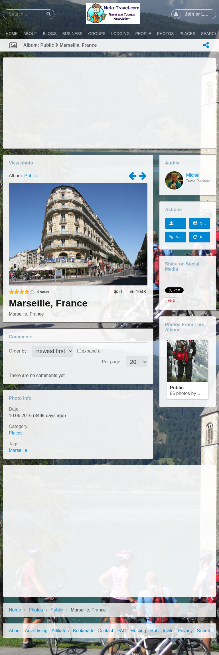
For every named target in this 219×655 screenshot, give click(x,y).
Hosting (138, 630)
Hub (154, 630)
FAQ (122, 630)
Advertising (36, 630)
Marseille (18, 450)
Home (15, 609)
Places (16, 433)
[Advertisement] (109, 103)
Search (204, 630)
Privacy (185, 630)
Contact (105, 630)
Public (30, 175)
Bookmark (83, 630)
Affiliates (60, 630)
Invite (168, 630)
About (15, 630)
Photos (36, 609)
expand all (92, 351)
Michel (192, 175)
